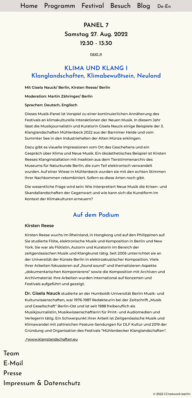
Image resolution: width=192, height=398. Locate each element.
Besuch (120, 6)
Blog (143, 6)
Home (29, 6)
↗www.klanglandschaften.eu (51, 339)
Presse (12, 373)
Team (11, 353)
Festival (92, 6)
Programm (59, 6)
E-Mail (13, 363)
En (168, 6)
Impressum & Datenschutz (41, 383)
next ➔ (96, 54)
